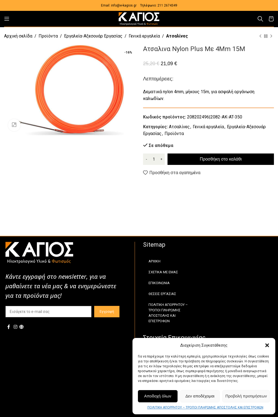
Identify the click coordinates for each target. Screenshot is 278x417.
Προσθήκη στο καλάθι (221, 159)
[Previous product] (260, 36)
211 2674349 (167, 5)
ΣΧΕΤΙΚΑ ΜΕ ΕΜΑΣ (163, 272)
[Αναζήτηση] (260, 18)
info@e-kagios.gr (124, 5)
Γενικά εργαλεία (144, 36)
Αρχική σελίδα (18, 36)
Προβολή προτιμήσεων (246, 396)
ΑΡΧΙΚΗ (154, 261)
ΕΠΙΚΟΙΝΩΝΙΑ (159, 283)
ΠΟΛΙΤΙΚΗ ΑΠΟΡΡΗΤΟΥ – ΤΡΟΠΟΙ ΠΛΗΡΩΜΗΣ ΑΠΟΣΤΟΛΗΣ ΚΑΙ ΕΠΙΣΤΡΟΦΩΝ (205, 407)
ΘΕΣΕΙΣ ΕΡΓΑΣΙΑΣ (162, 294)
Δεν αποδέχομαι (199, 396)
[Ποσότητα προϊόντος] (154, 159)
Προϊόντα (48, 36)
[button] (267, 345)
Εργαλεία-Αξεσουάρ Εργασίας (93, 36)
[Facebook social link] (8, 327)
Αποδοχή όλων (157, 396)
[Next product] (271, 36)
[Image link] (39, 252)
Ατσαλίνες (177, 36)
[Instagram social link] (15, 327)
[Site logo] (139, 18)
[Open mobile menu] (6, 18)
